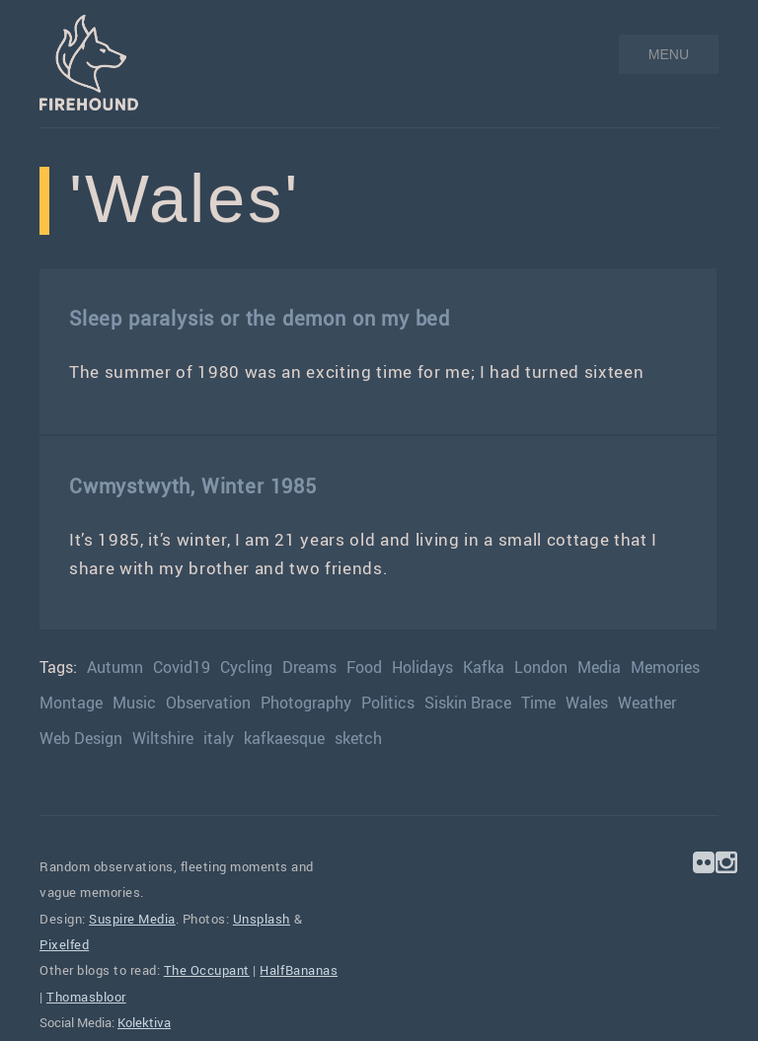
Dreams (309, 667)
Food (364, 667)
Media (599, 667)
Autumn (115, 667)
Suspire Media (132, 919)
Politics (388, 702)
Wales (587, 702)
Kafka (483, 667)
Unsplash (261, 919)
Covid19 (181, 667)
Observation (208, 702)
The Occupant (207, 970)
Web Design (80, 738)
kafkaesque (284, 738)
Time (538, 702)
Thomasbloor (86, 996)
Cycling (246, 667)
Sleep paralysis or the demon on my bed (259, 318)
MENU (668, 54)
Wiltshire (162, 738)
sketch (358, 738)
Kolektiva (144, 1022)
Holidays (422, 667)
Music (134, 702)
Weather (647, 702)
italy (218, 738)
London (541, 667)
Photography (306, 702)
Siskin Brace (467, 702)
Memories (665, 667)
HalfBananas (299, 970)
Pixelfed (64, 944)
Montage (71, 702)
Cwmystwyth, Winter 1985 (193, 485)
